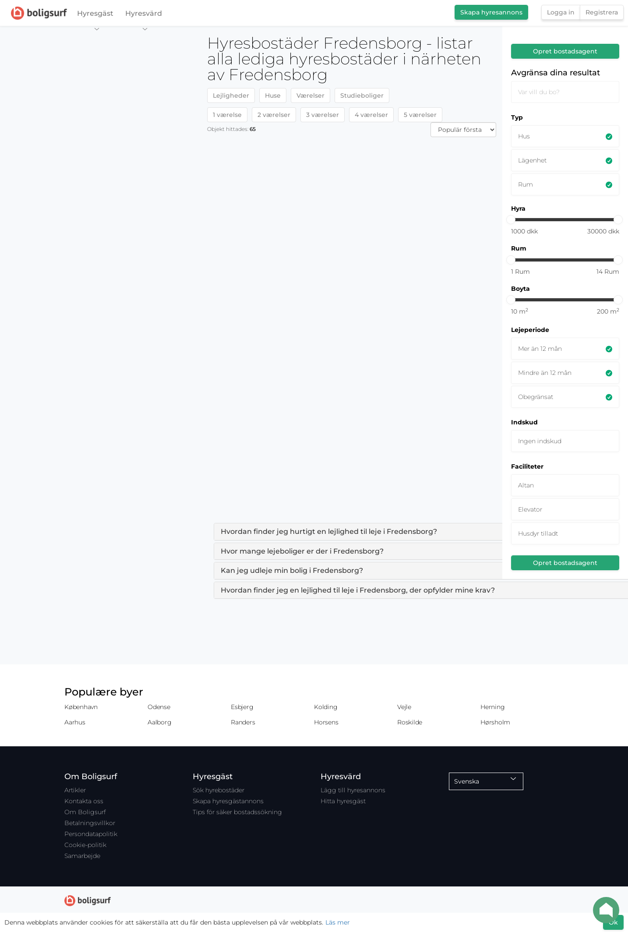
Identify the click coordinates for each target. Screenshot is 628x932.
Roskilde (409, 722)
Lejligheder (231, 95)
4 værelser (371, 115)
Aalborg (159, 722)
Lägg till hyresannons (353, 790)
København (81, 707)
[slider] (510, 219)
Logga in (561, 12)
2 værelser (274, 115)
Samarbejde (82, 856)
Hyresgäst (95, 15)
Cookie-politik (85, 845)
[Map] (100, 479)
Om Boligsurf (85, 812)
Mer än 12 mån (540, 349)
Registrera (602, 12)
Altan (526, 485)
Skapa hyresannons (491, 12)
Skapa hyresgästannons (228, 801)
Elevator (530, 509)
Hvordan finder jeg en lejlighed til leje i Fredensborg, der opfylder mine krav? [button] (358, 590)
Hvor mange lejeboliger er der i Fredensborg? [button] (302, 551)
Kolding (325, 707)
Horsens (326, 722)
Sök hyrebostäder (218, 790)
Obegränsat (535, 397)
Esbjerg (242, 707)
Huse (273, 95)
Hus (524, 136)
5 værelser (420, 115)
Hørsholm (495, 722)
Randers (243, 722)
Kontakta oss (83, 801)
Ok (613, 922)
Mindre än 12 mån (545, 373)
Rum (525, 184)
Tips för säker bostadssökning (237, 812)
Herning (492, 707)
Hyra (518, 208)
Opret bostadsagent (565, 51)
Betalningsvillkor (89, 823)
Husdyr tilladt (538, 533)
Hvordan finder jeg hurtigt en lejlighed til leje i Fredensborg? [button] (329, 531)
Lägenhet (532, 160)
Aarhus (74, 722)
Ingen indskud (539, 441)
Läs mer (337, 922)
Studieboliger (362, 95)
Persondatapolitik (90, 834)
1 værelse (227, 115)
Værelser (310, 95)
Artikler (75, 790)
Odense (159, 707)
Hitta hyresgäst (343, 801)
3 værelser (322, 115)
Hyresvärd (143, 15)
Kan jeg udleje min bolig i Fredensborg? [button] (292, 570)
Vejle (404, 707)
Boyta (520, 289)
